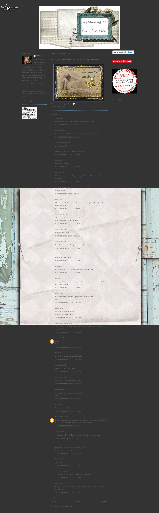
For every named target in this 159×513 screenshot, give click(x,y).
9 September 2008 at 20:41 (67, 194)
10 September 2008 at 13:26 (68, 384)
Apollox (58, 431)
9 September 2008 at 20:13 (67, 182)
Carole (57, 459)
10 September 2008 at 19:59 (68, 411)
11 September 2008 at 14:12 (68, 438)
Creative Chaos (60, 390)
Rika (56, 160)
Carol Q (39, 56)
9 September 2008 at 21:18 (67, 236)
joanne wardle (59, 130)
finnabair (58, 172)
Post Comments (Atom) (66, 506)
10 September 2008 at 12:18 (68, 372)
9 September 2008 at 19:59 (67, 137)
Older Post (104, 501)
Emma (57, 483)
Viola (57, 118)
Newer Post (53, 501)
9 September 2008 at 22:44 (67, 288)
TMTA (63, 106)
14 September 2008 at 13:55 (68, 492)
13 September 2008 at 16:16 (68, 453)
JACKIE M (59, 365)
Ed (56, 278)
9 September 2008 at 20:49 (67, 209)
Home (79, 501)
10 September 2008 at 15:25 (68, 399)
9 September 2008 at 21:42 (67, 273)
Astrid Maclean (60, 214)
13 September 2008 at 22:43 (68, 478)
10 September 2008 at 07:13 (68, 347)
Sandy (57, 308)
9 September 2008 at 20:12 (67, 167)
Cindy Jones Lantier (61, 323)
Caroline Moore (60, 417)
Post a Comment (55, 498)
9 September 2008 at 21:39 (67, 260)
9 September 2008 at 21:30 (67, 248)
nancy (57, 293)
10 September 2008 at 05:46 (68, 317)
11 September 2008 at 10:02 (68, 426)
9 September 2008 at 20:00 (67, 154)
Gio (56, 353)
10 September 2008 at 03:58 (68, 302)
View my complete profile (32, 83)
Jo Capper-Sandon (61, 142)
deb (56, 266)
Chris (57, 199)
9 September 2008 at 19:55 (67, 125)
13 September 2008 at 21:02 (68, 465)
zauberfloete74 (60, 338)
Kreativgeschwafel (61, 187)
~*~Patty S (58, 471)
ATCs (58, 106)
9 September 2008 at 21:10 (67, 224)
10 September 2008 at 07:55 (68, 359)
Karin (57, 404)
